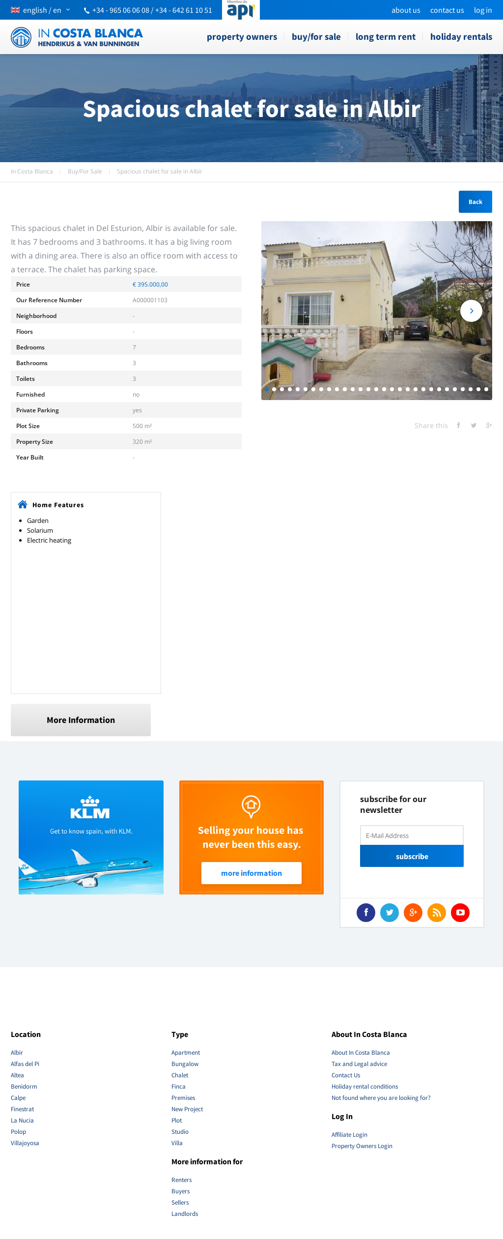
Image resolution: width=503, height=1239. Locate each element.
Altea (17, 1075)
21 (423, 389)
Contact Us (447, 10)
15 (376, 389)
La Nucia (22, 1120)
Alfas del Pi (25, 1064)
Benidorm (24, 1086)
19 (408, 389)
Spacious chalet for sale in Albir (159, 171)
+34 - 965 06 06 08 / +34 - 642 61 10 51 (152, 10)
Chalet (179, 1075)
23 (439, 389)
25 (455, 389)
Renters (181, 1180)
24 (447, 389)
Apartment (185, 1052)
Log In (483, 10)
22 (431, 389)
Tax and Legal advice (359, 1064)
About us (405, 10)
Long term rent (386, 36)
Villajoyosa (25, 1143)
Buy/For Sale (316, 36)
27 (471, 389)
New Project (187, 1109)
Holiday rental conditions (365, 1086)
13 (361, 389)
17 (392, 389)
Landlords (184, 1214)
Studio (180, 1131)
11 (345, 389)
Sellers (180, 1202)
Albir (17, 1052)
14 (368, 389)
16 (384, 389)
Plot (176, 1120)
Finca (178, 1086)
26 (463, 389)
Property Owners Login (362, 1146)
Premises (183, 1098)
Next (471, 311)
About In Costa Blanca (361, 1052)
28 (478, 389)
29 (486, 389)
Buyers (180, 1191)
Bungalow (184, 1064)
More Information (81, 719)
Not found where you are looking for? (381, 1098)
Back (475, 202)
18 (400, 389)
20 (416, 389)
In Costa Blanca (32, 171)
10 (337, 389)
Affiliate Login (349, 1134)
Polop (18, 1131)
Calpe (18, 1098)
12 (353, 389)
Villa (177, 1143)
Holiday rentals (461, 36)
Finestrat (22, 1109)
